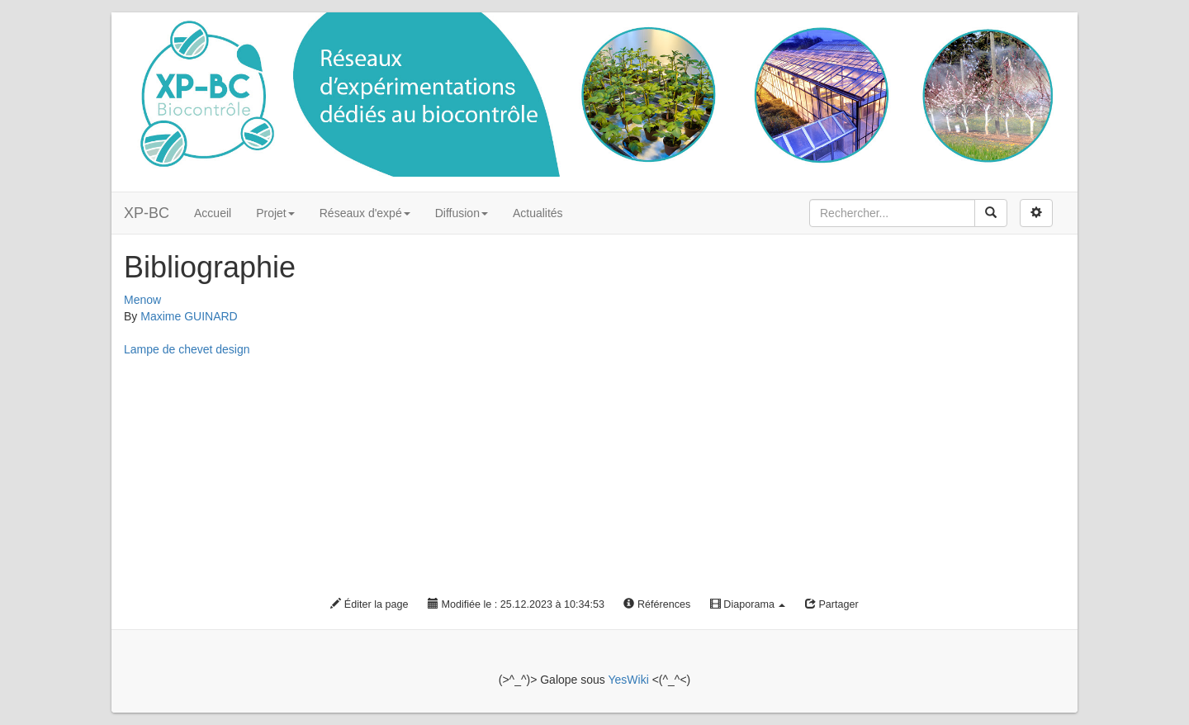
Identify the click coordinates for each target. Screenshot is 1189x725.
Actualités (538, 213)
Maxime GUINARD (188, 316)
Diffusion (461, 213)
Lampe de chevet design (187, 349)
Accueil (212, 213)
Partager (832, 604)
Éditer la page (369, 604)
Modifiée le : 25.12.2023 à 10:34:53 (516, 604)
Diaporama (748, 604)
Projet (275, 213)
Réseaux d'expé (365, 213)
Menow (142, 299)
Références (656, 604)
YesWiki (628, 679)
